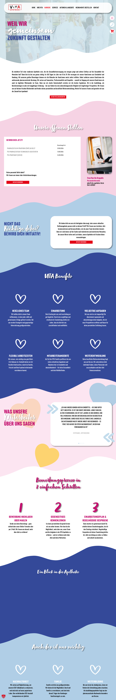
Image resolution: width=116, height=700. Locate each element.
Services (55, 8)
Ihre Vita (40, 8)
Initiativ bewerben (18, 182)
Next (109, 437)
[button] (3, 696)
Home (33, 8)
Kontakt (96, 8)
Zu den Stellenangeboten (58, 97)
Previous (52, 409)
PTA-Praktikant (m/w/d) (14, 155)
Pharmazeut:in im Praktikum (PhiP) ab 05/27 (21, 148)
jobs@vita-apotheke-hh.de (95, 183)
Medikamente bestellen (84, 8)
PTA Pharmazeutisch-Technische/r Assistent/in (22, 152)
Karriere (47, 8)
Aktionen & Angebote (67, 8)
